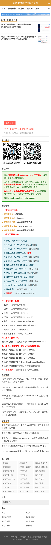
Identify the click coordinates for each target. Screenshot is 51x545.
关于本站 (35, 540)
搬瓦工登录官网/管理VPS (22, 321)
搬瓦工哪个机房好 (19, 313)
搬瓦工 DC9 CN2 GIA (9, 479)
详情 (34, 245)
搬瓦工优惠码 (40, 471)
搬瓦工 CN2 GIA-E (25, 467)
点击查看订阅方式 (32, 366)
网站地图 (37, 537)
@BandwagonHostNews (34, 362)
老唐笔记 (29, 526)
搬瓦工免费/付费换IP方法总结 (23, 325)
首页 (3, 8)
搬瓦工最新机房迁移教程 (21, 317)
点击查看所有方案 (24, 222)
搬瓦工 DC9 (39, 491)
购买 (29, 245)
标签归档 (19, 540)
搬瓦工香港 (23, 475)
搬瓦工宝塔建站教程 (20, 329)
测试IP (30, 8)
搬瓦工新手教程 (8, 491)
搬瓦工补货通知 (24, 483)
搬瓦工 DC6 (39, 479)
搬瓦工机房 (39, 483)
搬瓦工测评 (39, 475)
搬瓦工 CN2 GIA (41, 463)
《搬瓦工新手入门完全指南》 (27, 370)
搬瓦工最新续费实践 (20, 309)
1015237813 (29, 350)
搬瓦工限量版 (24, 487)
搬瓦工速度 (7, 483)
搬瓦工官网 (6, 521)
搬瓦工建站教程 (8, 471)
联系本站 (27, 540)
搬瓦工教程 (23, 463)
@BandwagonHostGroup (35, 342)
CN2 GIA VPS (24, 491)
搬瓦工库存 (30, 521)
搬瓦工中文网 (8, 475)
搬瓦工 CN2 (7, 467)
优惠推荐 (12, 8)
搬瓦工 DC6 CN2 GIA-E (41, 467)
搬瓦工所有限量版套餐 (25, 293)
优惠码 (21, 8)
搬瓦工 (5, 463)
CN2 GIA (6, 487)
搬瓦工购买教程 (18, 305)
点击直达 (19, 214)
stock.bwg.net (25, 226)
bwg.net (20, 218)
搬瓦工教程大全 (25, 333)
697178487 (29, 354)
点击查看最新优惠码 (25, 230)
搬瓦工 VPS (39, 487)
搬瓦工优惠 (23, 471)
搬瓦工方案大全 (24, 289)
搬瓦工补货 (23, 479)
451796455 (30, 358)
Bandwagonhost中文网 (25, 2)
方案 (37, 8)
